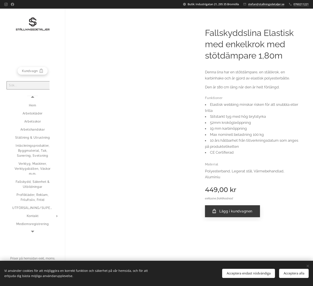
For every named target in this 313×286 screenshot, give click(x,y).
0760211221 (301, 4)
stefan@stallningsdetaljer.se (266, 4)
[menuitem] (32, 105)
